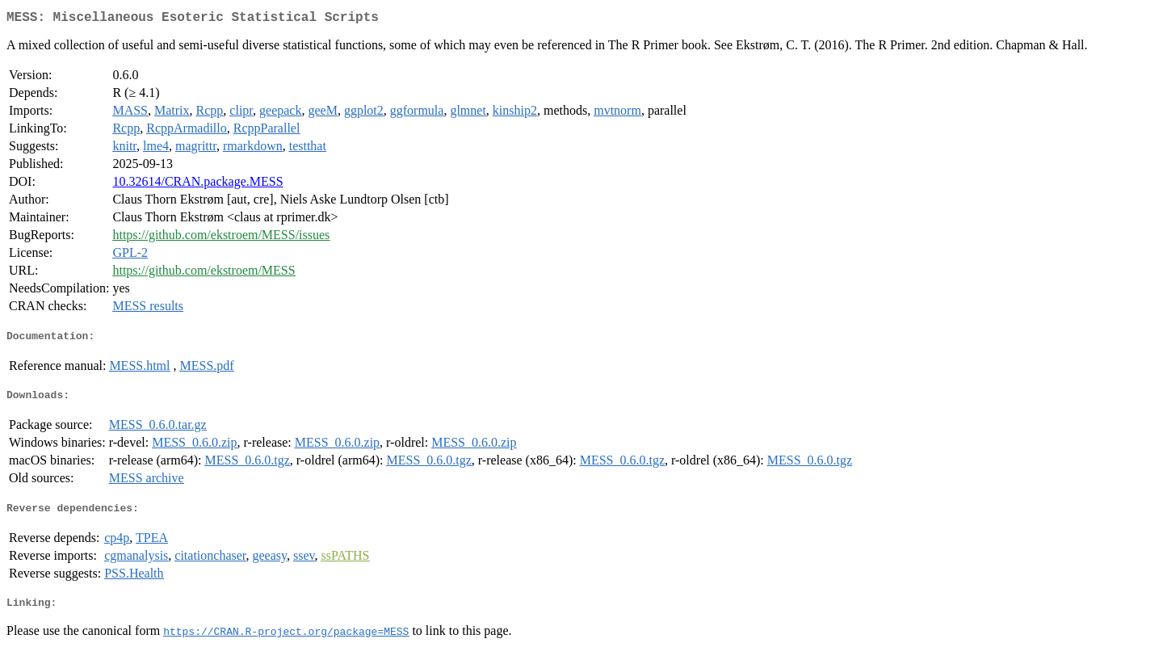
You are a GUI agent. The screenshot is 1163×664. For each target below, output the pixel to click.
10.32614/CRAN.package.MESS (197, 184)
